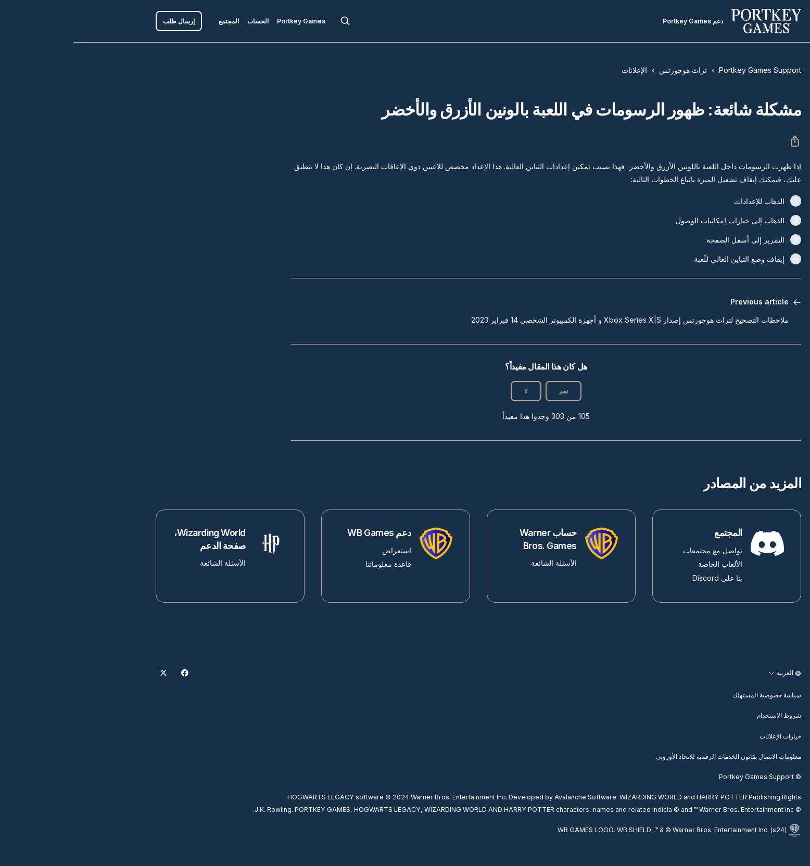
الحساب (184, 21)
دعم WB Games (306, 532)
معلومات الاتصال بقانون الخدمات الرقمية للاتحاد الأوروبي (655, 756)
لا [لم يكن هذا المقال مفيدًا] (452, 391)
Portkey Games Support (687, 70)
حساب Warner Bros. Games (474, 539)
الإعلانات (561, 70)
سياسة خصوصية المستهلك (693, 695)
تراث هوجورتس (610, 70)
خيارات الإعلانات (707, 736)
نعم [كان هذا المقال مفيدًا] (490, 391)
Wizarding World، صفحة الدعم (136, 539)
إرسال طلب (105, 21)
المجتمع (155, 21)
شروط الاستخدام (706, 715)
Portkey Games (228, 21)
